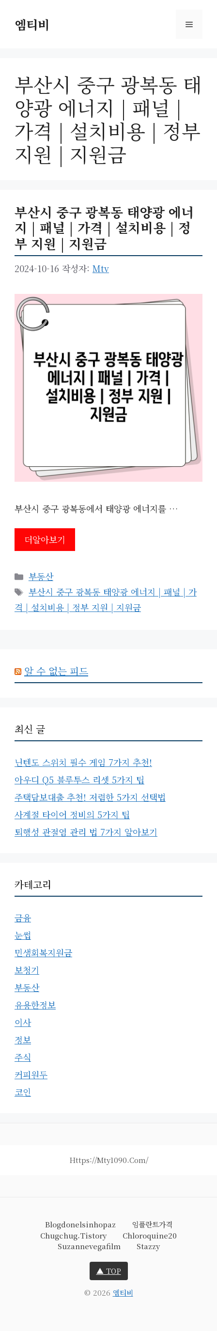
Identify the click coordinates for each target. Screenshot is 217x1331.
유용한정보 (35, 1004)
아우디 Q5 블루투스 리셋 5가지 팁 (79, 779)
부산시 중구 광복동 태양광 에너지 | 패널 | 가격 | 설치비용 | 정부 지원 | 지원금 (104, 227)
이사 (23, 1022)
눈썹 (23, 935)
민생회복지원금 (43, 952)
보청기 (27, 970)
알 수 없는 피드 (56, 671)
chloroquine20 (150, 1235)
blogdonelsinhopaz (80, 1224)
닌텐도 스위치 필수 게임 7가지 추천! (83, 762)
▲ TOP (108, 1271)
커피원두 (31, 1074)
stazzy (148, 1246)
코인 (23, 1092)
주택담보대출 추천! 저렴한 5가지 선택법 (90, 797)
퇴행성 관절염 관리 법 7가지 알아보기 (86, 832)
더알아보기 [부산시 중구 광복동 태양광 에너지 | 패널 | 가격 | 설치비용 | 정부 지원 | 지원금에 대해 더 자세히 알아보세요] (44, 539)
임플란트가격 (152, 1224)
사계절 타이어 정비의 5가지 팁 (72, 814)
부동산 (41, 576)
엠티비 (32, 24)
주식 (23, 1057)
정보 (23, 1039)
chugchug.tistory (73, 1235)
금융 (23, 917)
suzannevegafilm (89, 1246)
